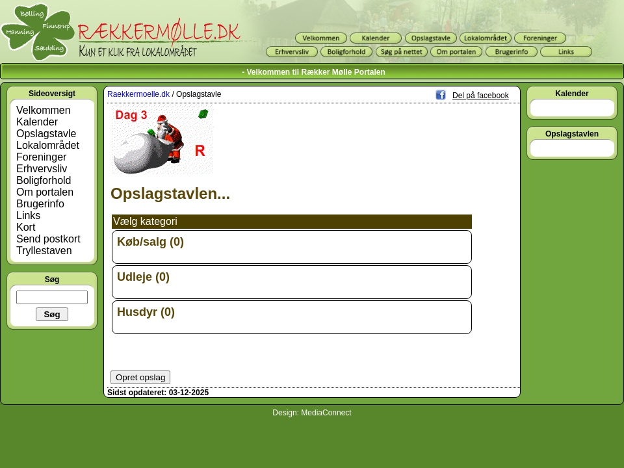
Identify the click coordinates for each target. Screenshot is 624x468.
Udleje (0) (143, 276)
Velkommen (43, 110)
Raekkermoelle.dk (138, 94)
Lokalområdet (47, 145)
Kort (25, 227)
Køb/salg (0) (150, 241)
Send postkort (48, 238)
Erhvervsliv (41, 168)
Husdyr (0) (146, 312)
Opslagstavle (46, 133)
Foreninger (41, 156)
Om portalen (44, 192)
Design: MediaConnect (311, 412)
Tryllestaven (44, 250)
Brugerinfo (40, 203)
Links (28, 215)
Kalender (37, 121)
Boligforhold (44, 180)
